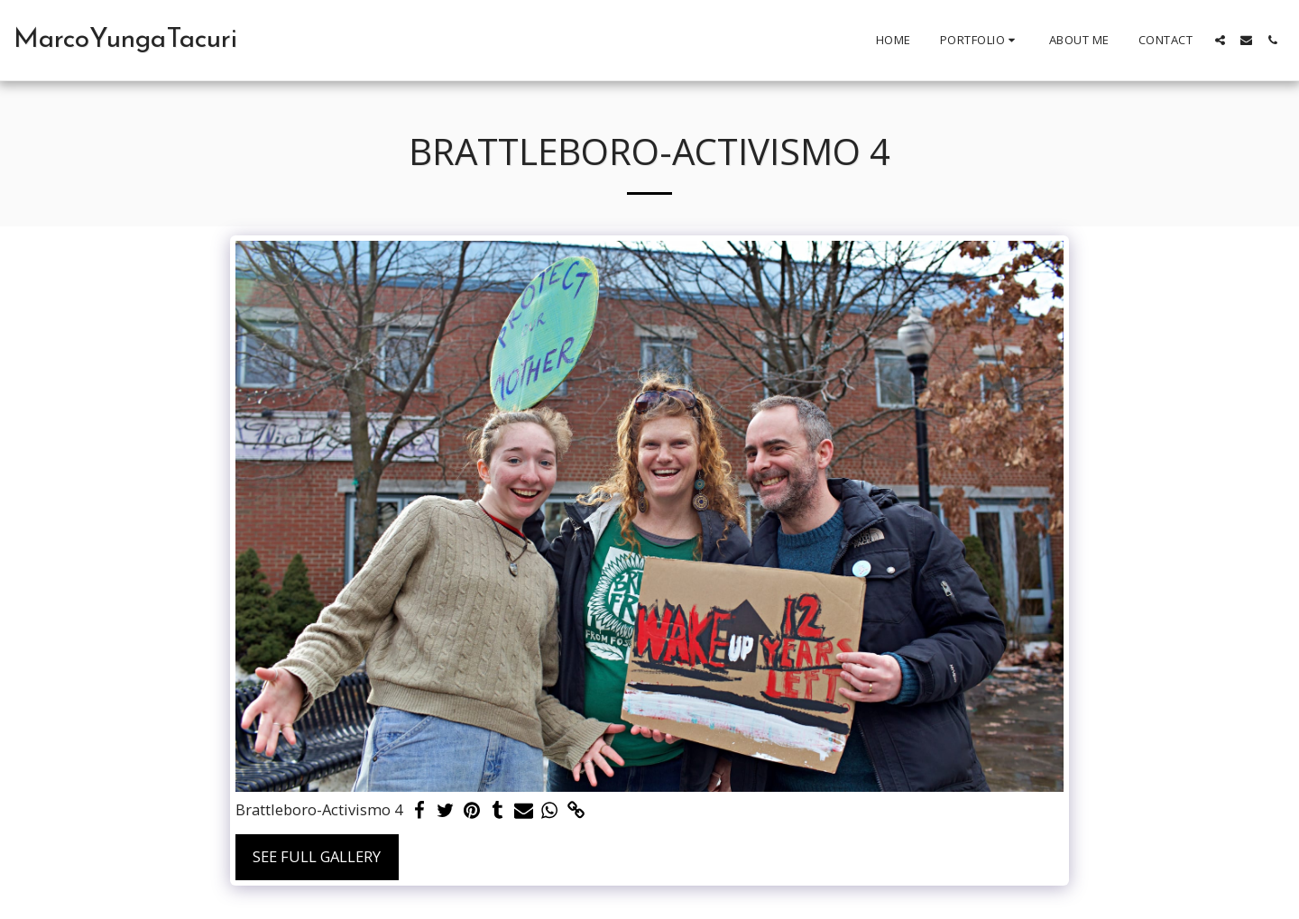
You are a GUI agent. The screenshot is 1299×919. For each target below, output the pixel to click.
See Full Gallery (317, 856)
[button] (980, 40)
